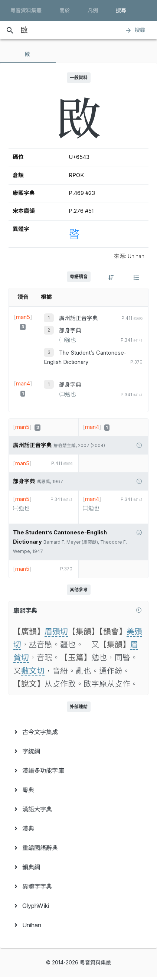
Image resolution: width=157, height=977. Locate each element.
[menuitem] (78, 732)
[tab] (28, 54)
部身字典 (70, 330)
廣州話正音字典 (78, 318)
